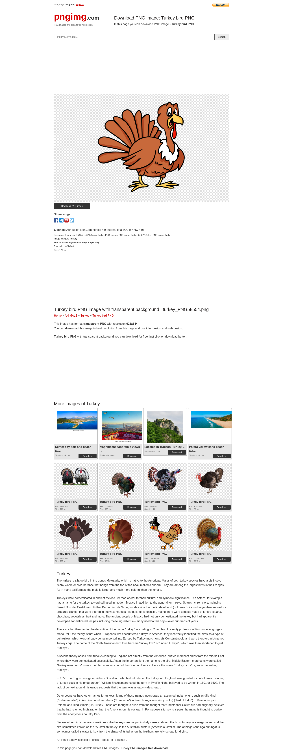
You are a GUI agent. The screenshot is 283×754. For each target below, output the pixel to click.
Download (87, 456)
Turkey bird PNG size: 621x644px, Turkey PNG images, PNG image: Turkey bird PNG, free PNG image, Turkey (118, 235)
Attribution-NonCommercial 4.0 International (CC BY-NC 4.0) (105, 229)
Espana (80, 4)
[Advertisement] (141, 68)
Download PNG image (72, 206)
